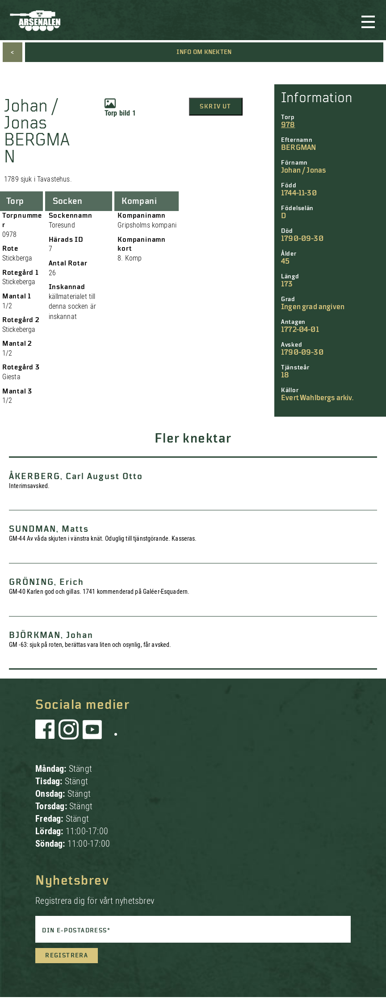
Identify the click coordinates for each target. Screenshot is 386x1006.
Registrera (66, 955)
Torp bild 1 (120, 107)
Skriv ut (215, 106)
